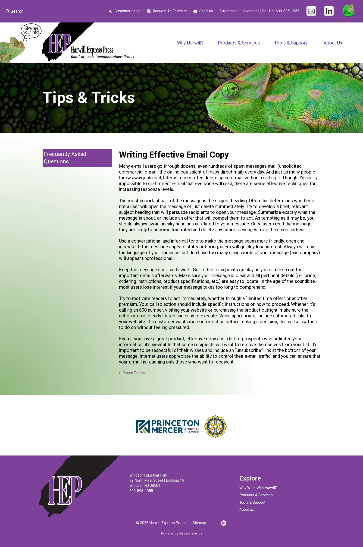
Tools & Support (290, 43)
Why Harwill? (190, 43)
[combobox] (31, 11)
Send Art (206, 11)
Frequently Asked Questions (65, 158)
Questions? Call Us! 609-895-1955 (271, 11)
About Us (333, 43)
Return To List (133, 373)
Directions (228, 11)
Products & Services (239, 43)
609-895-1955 (141, 491)
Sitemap (199, 523)
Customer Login (127, 11)
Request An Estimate (170, 11)
